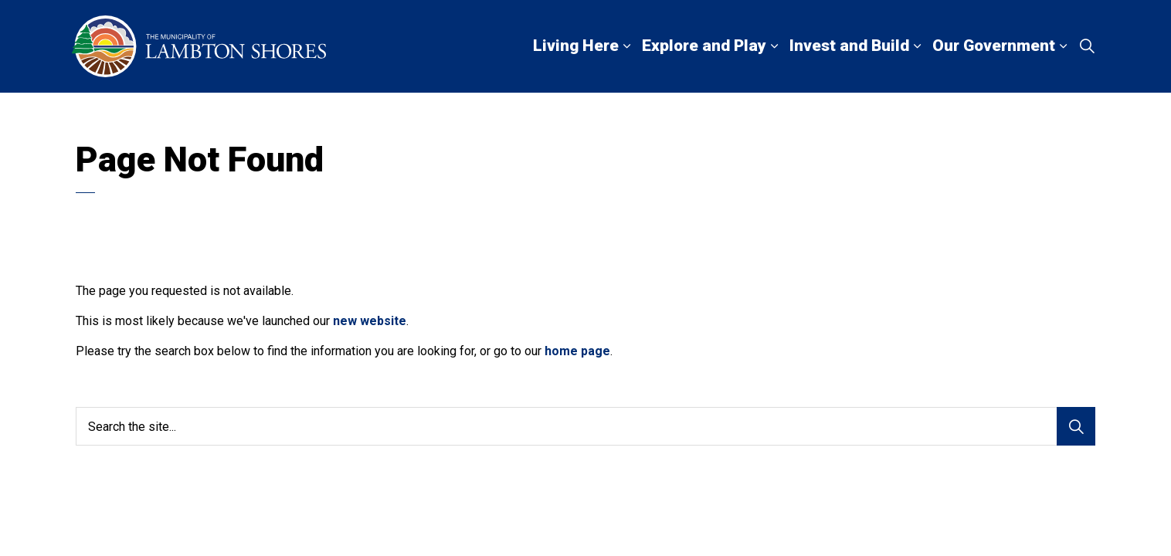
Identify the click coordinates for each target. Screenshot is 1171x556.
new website (369, 321)
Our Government (993, 45)
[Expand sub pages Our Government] (1063, 46)
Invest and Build (849, 45)
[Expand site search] (1086, 46)
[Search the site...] (585, 426)
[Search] (1076, 426)
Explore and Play (704, 45)
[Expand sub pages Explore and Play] (774, 46)
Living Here (576, 45)
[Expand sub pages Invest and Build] (917, 46)
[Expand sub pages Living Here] (626, 46)
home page (577, 351)
